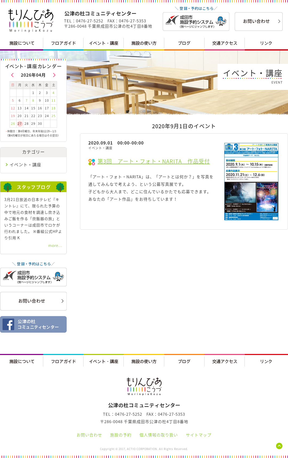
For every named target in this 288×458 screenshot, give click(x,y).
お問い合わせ (89, 435)
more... (55, 245)
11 (53, 100)
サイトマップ (198, 435)
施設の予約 (120, 435)
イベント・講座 (25, 164)
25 (53, 115)
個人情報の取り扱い (158, 435)
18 (53, 108)
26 (13, 123)
